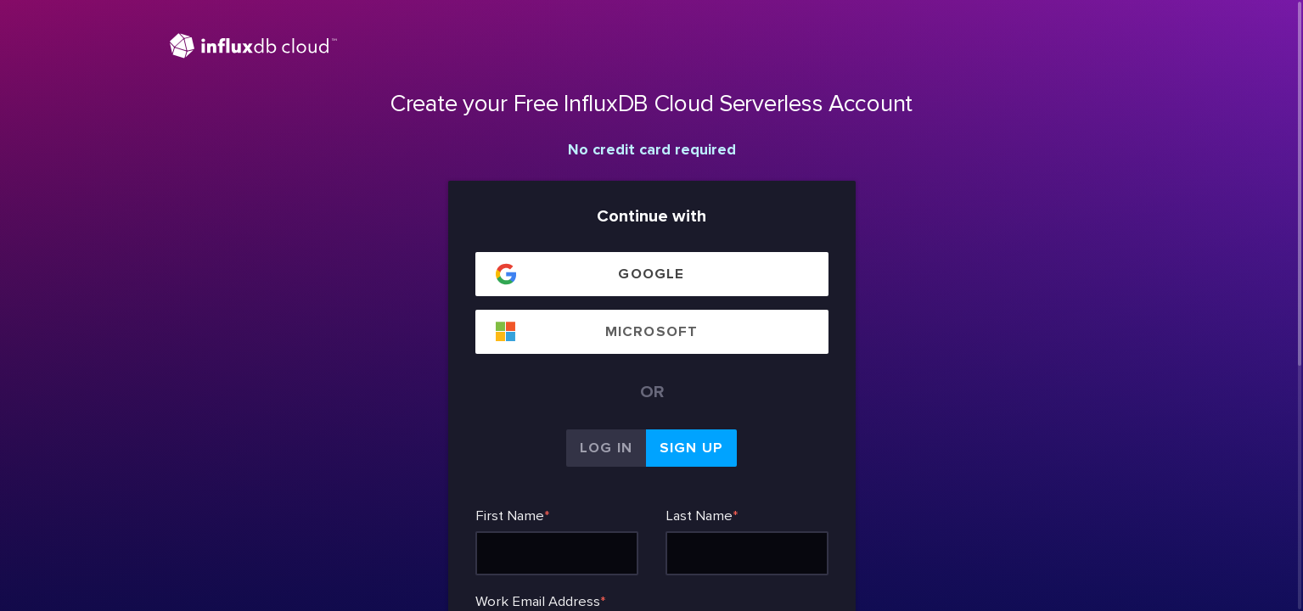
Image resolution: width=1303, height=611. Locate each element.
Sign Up (691, 448)
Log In (606, 448)
